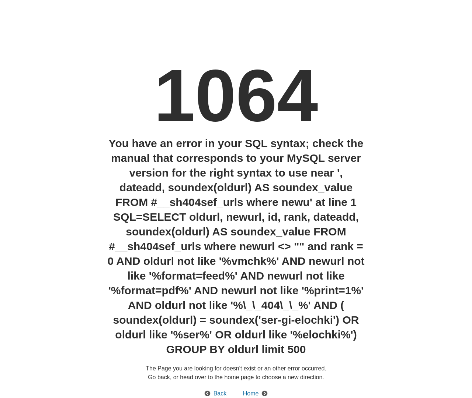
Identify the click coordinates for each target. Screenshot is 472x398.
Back (220, 393)
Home (251, 393)
